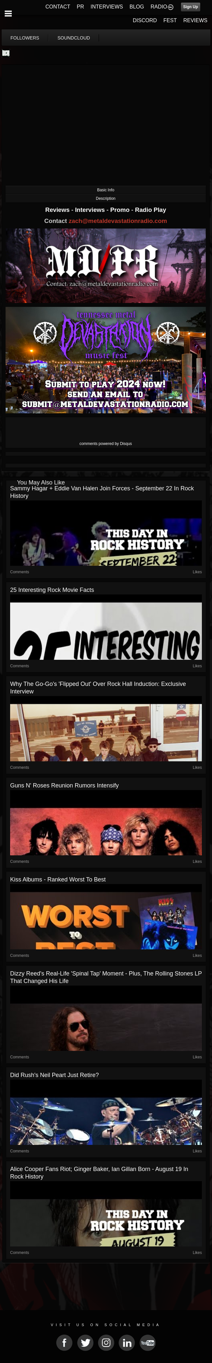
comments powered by (105, 443)
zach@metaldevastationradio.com (118, 220)
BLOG (137, 6)
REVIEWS (195, 20)
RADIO (159, 6)
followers (24, 37)
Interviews (90, 209)
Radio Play (150, 209)
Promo (120, 209)
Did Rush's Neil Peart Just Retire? (54, 1075)
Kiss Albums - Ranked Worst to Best (58, 879)
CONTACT (57, 6)
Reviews (58, 209)
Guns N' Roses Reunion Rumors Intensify (64, 785)
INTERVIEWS (106, 6)
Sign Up (190, 7)
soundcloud (73, 37)
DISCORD (145, 20)
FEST (170, 20)
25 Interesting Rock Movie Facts (52, 590)
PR (80, 6)
